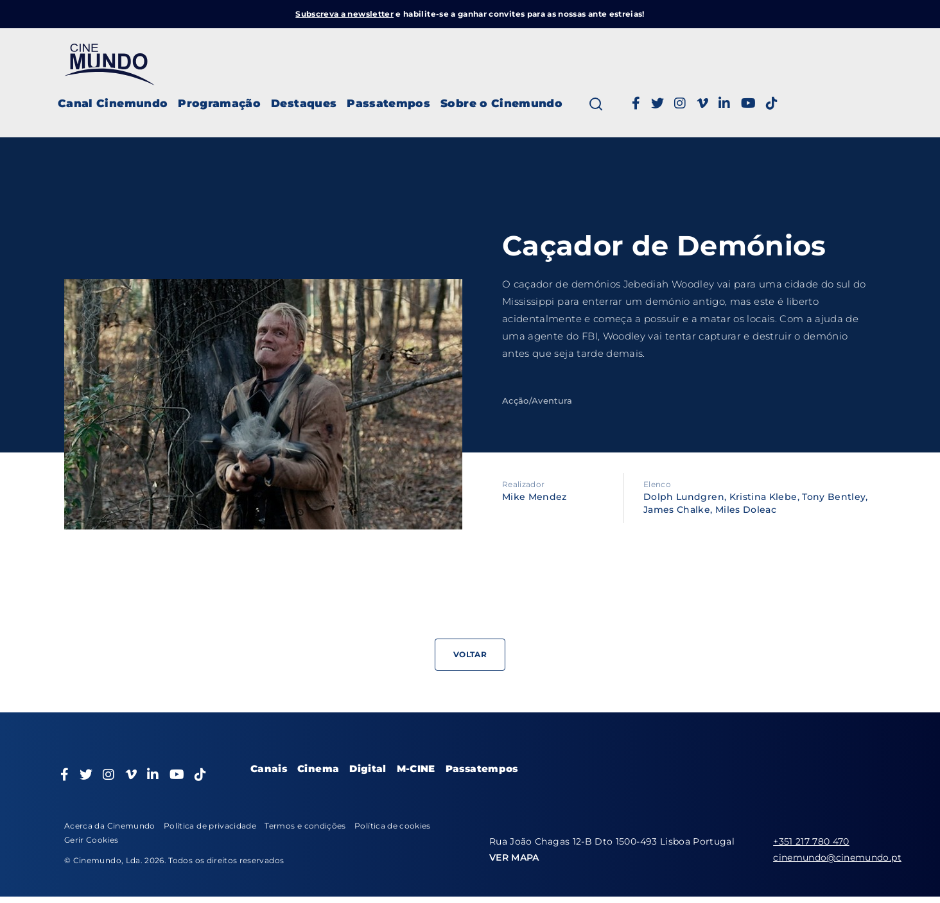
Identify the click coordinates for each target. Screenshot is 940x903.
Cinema (318, 768)
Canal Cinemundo (113, 103)
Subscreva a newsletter (344, 14)
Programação (219, 103)
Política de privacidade (210, 825)
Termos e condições (305, 825)
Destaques (303, 103)
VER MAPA (514, 857)
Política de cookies (392, 825)
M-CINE (416, 768)
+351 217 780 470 (811, 841)
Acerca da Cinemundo (109, 825)
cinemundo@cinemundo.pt (837, 857)
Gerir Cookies (91, 840)
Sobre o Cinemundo (501, 103)
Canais (268, 768)
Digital (367, 768)
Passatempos (388, 103)
